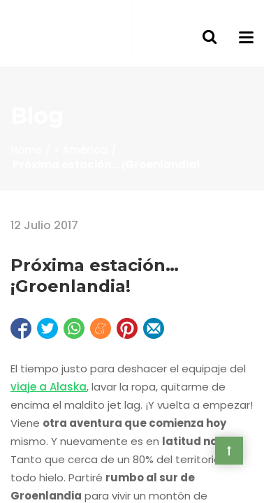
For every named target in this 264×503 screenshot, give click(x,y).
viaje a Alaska (48, 386)
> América (80, 150)
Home (26, 150)
